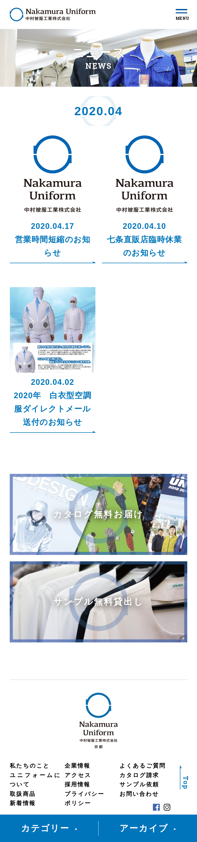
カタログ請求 (139, 775)
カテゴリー (45, 828)
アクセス (78, 775)
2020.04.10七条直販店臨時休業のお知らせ (144, 239)
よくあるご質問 (143, 766)
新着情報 (22, 803)
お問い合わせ (139, 794)
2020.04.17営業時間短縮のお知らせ (53, 239)
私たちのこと (30, 766)
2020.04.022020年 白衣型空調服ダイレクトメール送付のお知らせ (52, 402)
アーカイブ (144, 828)
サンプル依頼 (139, 784)
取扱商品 (22, 794)
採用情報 (77, 784)
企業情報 (77, 766)
